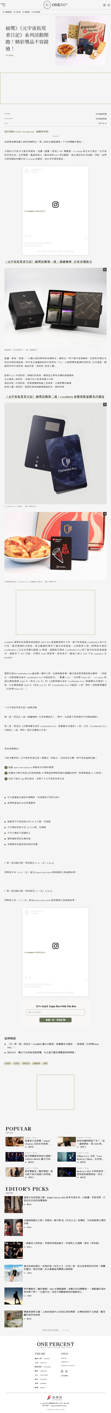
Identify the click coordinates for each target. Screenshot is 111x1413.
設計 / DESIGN (41, 1379)
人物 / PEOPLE (41, 1363)
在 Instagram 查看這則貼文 (35, 211)
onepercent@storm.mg (58, 1406)
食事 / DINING (41, 1383)
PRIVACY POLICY (68, 1365)
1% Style (9, 55)
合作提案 (64, 1376)
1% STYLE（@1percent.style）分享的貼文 (55, 251)
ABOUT (64, 1358)
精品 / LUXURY (41, 1371)
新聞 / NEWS (40, 1387)
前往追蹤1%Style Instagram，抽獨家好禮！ (27, 131)
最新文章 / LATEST (42, 1358)
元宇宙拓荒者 (101, 114)
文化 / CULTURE (41, 1375)
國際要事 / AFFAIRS (43, 1367)
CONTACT (65, 1362)
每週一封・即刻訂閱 (55, 1020)
